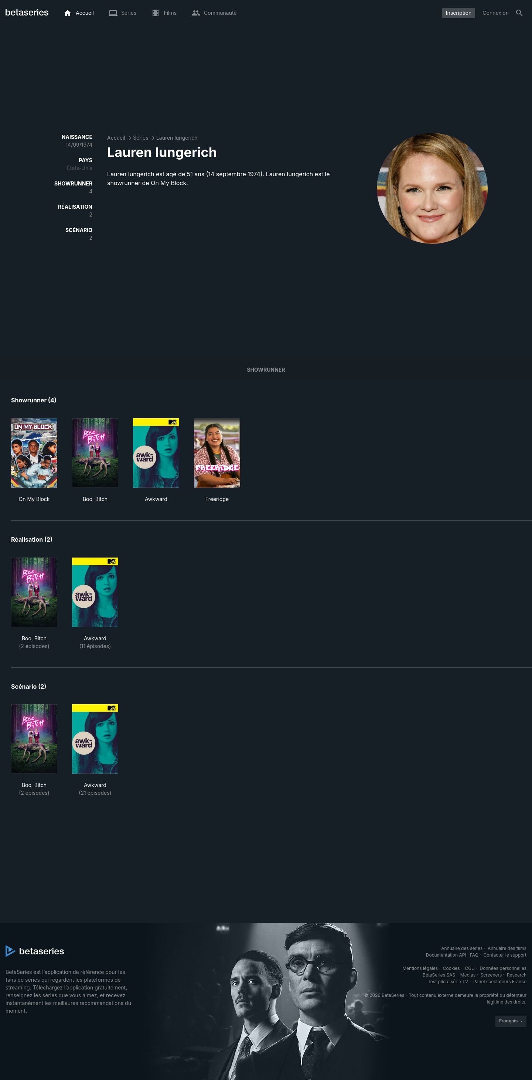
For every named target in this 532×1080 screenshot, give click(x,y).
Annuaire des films (507, 948)
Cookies (451, 968)
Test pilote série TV (448, 981)
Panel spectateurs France (499, 981)
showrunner (266, 370)
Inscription (458, 13)
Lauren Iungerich (177, 137)
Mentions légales (420, 968)
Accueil (116, 137)
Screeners (491, 975)
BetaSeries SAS (439, 975)
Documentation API (446, 955)
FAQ (474, 955)
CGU (470, 968)
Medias (467, 975)
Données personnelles (503, 968)
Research (516, 975)
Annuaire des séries (461, 948)
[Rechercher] (519, 13)
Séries (141, 137)
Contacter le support (504, 955)
